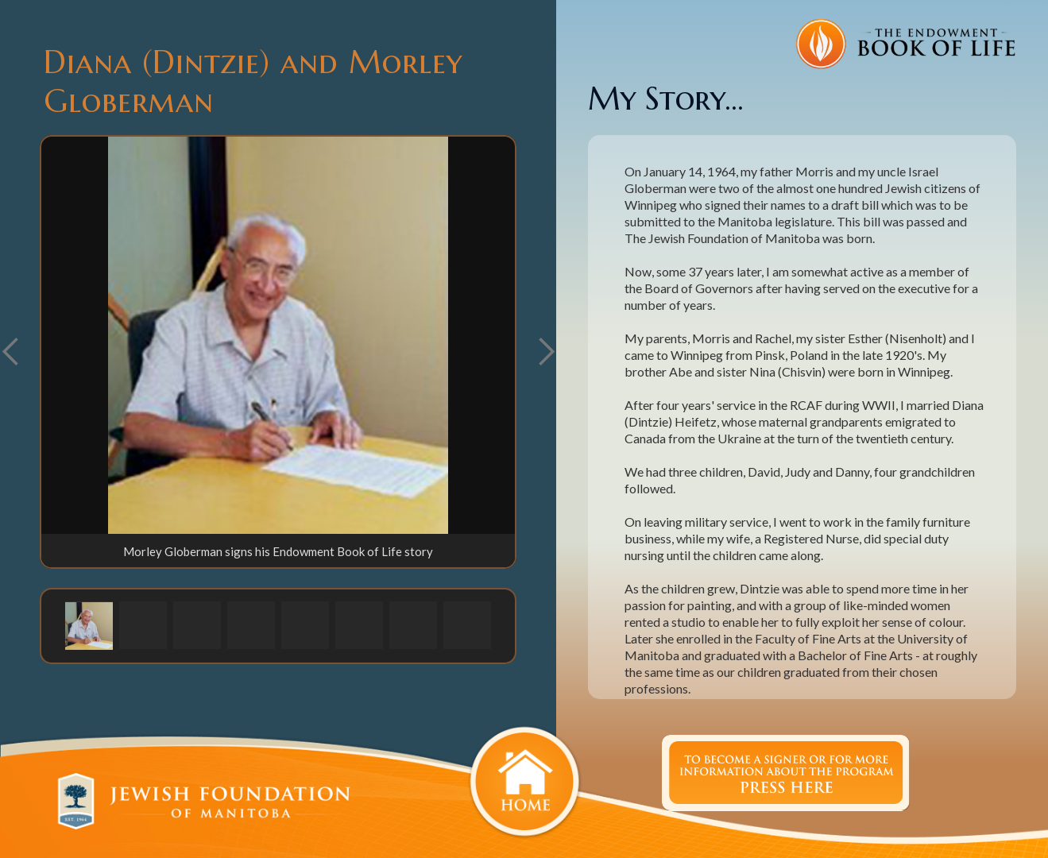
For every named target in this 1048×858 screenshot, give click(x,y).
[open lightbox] (278, 335)
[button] (546, 352)
